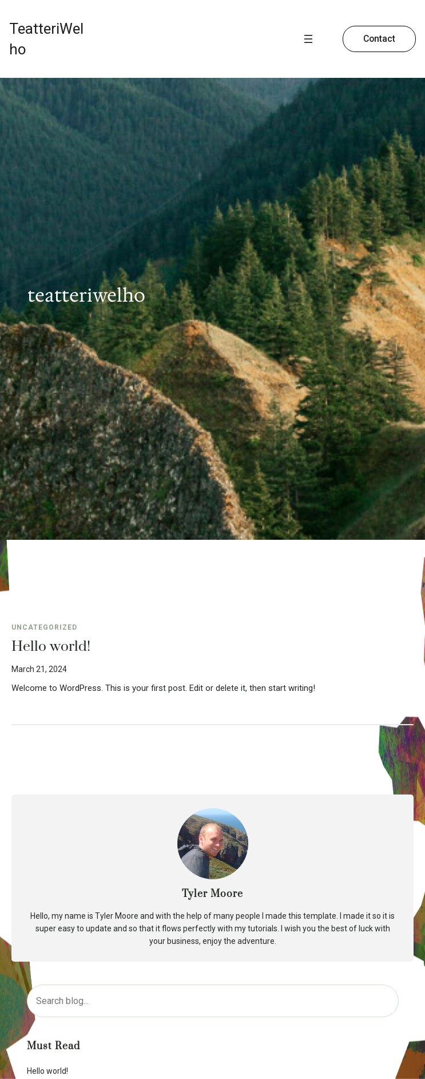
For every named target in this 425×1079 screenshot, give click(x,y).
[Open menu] (308, 39)
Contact (379, 38)
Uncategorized (44, 627)
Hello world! (50, 647)
